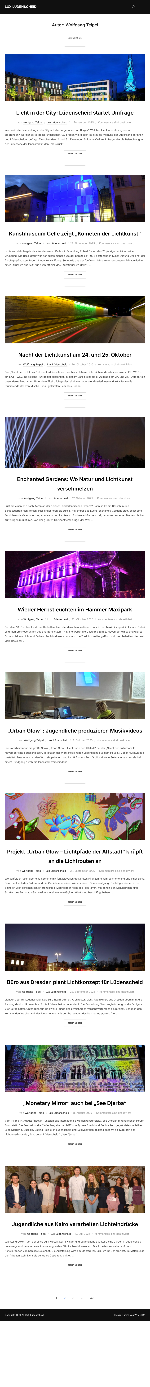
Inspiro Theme (121, 1380)
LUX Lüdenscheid (21, 6)
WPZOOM (139, 1380)
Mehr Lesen (77, 162)
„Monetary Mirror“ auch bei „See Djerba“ (74, 1159)
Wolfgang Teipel (33, 131)
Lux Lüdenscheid (57, 131)
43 (92, 1364)
